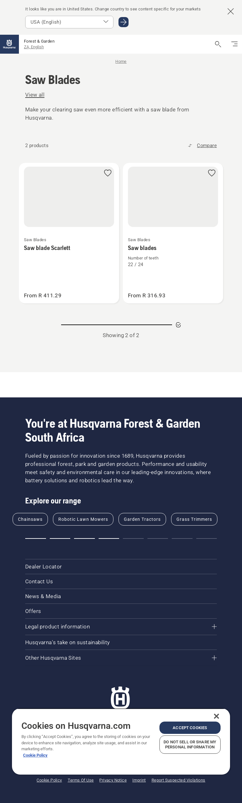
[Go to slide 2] (60, 538)
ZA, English (34, 47)
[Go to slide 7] (182, 538)
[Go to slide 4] (109, 538)
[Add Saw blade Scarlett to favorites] (107, 173)
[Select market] (69, 22)
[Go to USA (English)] (123, 22)
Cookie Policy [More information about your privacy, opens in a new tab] (35, 755)
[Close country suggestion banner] (231, 11)
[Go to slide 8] (206, 538)
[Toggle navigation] (234, 44)
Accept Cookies (190, 727)
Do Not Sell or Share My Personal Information (190, 744)
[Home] (9, 44)
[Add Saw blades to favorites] (211, 173)
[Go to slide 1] (35, 538)
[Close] (216, 716)
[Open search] (218, 44)
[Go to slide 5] (133, 538)
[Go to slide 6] (157, 538)
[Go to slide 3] (84, 538)
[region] (121, 741)
